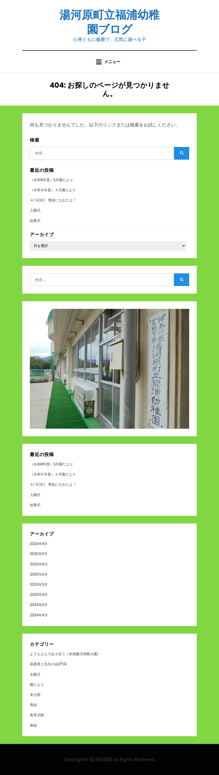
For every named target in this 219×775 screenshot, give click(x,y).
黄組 (33, 725)
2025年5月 (39, 584)
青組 (33, 705)
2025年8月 (39, 564)
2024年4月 (39, 615)
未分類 (35, 695)
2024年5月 (39, 605)
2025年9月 (39, 554)
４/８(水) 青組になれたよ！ (53, 200)
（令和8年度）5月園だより (51, 180)
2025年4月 (39, 595)
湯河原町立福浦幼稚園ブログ (109, 22)
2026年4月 (39, 544)
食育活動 (37, 715)
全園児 (35, 674)
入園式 (35, 210)
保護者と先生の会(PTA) (48, 664)
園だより (37, 685)
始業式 (35, 221)
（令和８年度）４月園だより (53, 190)
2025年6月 (39, 574)
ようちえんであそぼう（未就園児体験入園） (65, 654)
